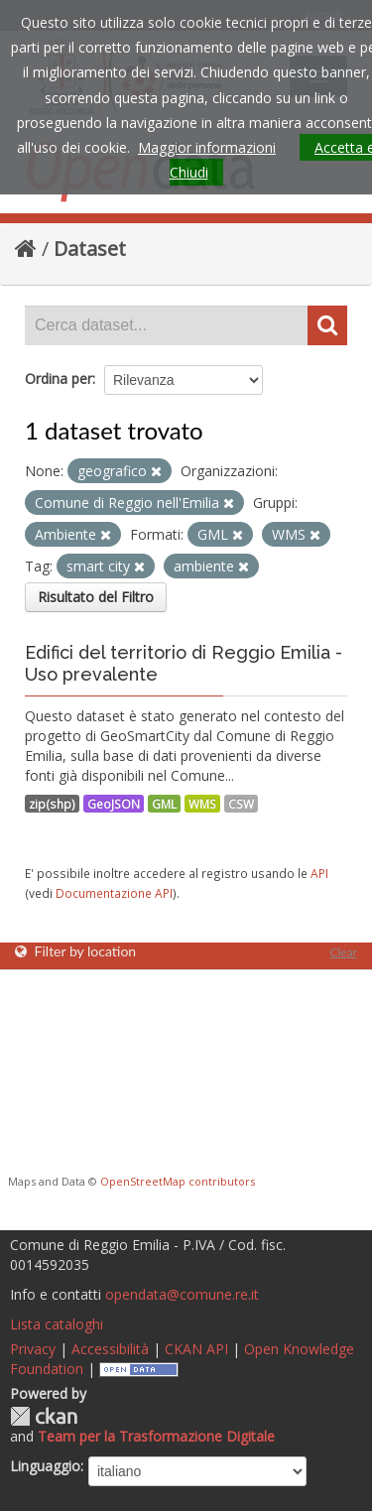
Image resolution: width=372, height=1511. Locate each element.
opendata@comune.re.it (182, 1294)
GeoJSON (113, 804)
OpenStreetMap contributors (177, 1181)
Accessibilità (110, 1348)
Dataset (90, 248)
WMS (202, 804)
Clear (343, 951)
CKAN (43, 1416)
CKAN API (196, 1348)
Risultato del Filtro (96, 596)
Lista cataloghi (56, 1324)
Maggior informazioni (207, 147)
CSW (241, 804)
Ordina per (58, 378)
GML (164, 804)
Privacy (33, 1348)
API (319, 873)
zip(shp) (52, 804)
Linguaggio (45, 1465)
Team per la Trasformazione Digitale (156, 1436)
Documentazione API (114, 893)
